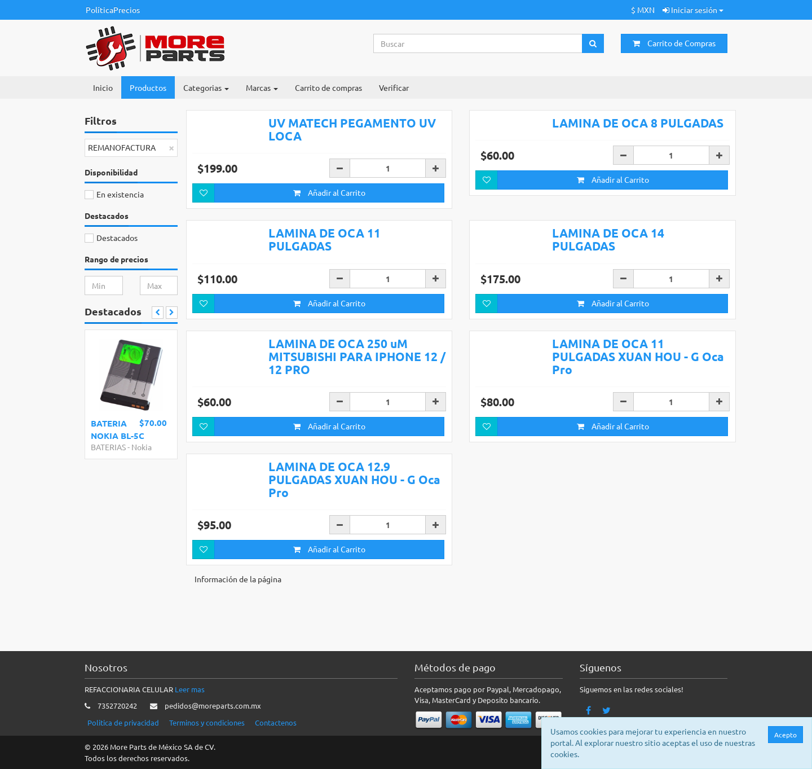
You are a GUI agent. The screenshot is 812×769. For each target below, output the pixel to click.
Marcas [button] (262, 87)
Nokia (141, 447)
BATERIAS (108, 447)
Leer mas (190, 689)
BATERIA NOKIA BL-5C (117, 429)
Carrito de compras (328, 87)
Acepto (785, 734)
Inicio (103, 87)
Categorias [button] (206, 87)
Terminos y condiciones (207, 722)
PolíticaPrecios (113, 10)
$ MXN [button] (643, 10)
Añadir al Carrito (329, 224)
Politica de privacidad (123, 722)
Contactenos (276, 722)
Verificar (394, 87)
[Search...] (478, 43)
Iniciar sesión (693, 10)
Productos (148, 87)
